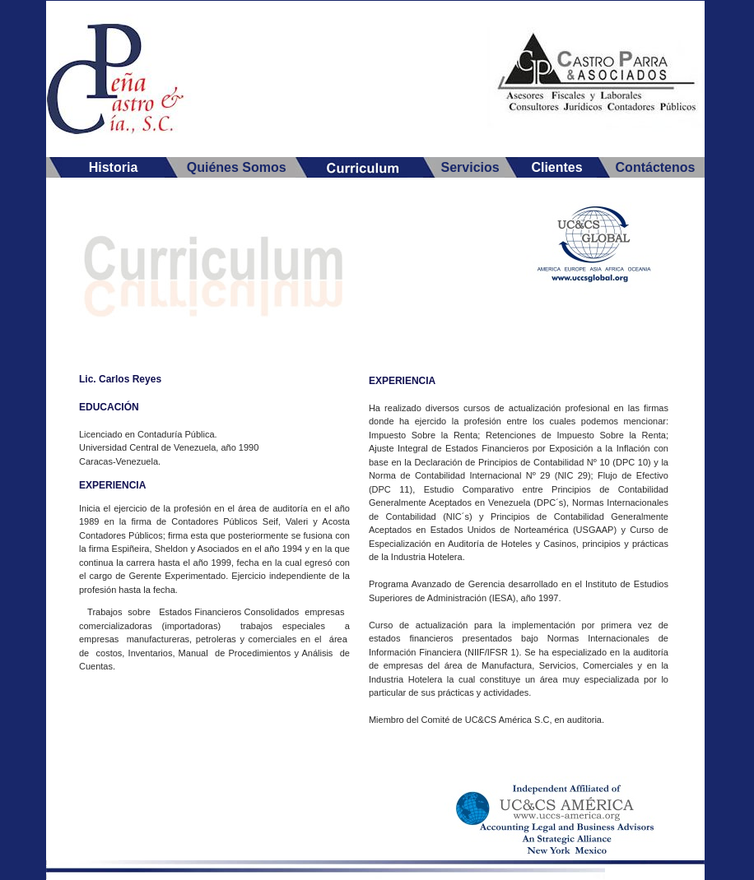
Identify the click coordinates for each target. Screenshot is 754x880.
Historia (113, 167)
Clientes (556, 167)
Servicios (469, 167)
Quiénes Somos (236, 167)
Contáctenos (656, 167)
